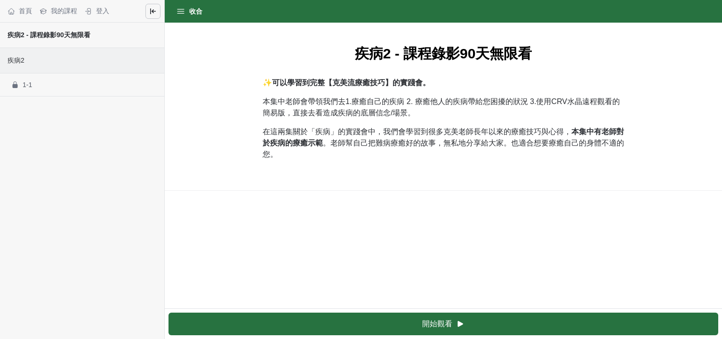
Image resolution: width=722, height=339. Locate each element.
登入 (97, 11)
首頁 (20, 11)
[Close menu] (152, 11)
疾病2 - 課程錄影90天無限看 (49, 35)
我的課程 (58, 11)
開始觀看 (443, 324)
